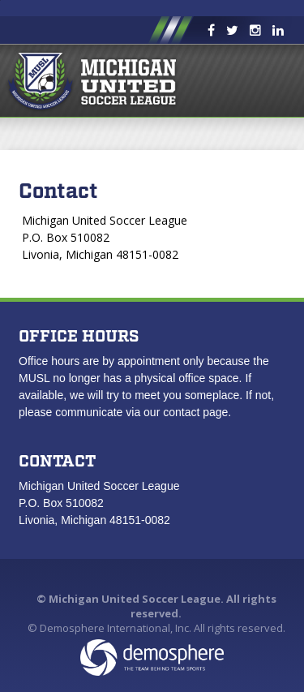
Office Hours (79, 336)
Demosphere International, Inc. (115, 628)
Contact (58, 191)
